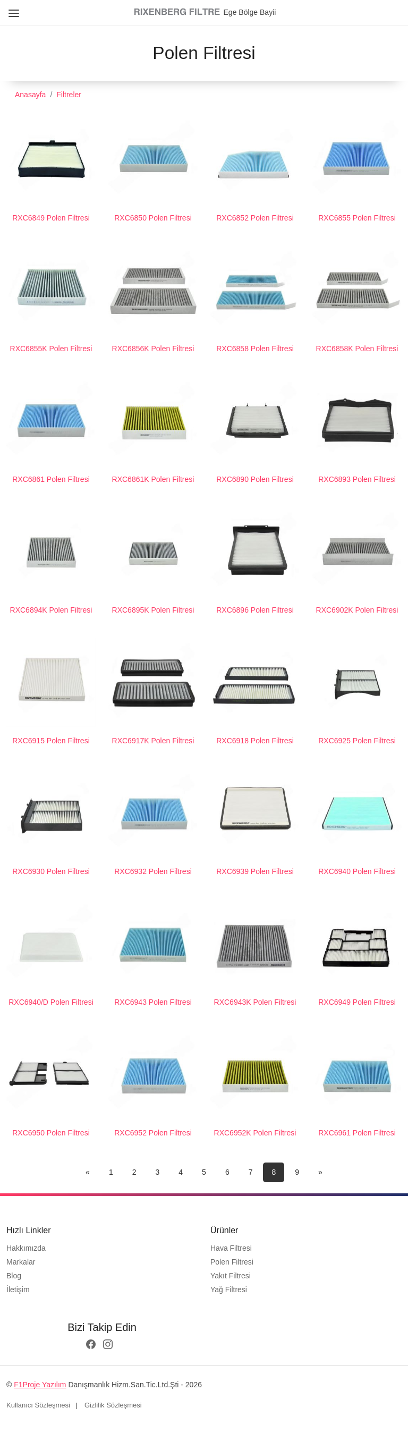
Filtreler (68, 94)
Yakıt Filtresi (230, 1275)
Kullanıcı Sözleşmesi (38, 1405)
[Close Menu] (12, 9)
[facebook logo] (91, 1345)
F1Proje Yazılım (40, 1384)
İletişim (18, 1289)
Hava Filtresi (231, 1248)
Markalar (20, 1262)
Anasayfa (30, 94)
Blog (13, 1275)
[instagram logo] (108, 1345)
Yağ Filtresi (228, 1289)
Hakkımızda (26, 1248)
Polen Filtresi (231, 1262)
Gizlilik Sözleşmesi (113, 1405)
